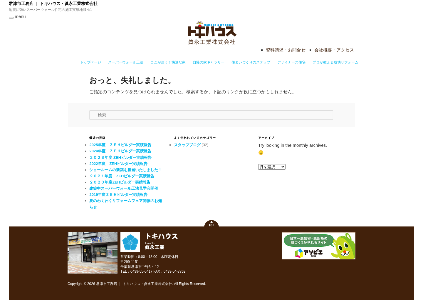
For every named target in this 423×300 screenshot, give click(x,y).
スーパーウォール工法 (125, 62)
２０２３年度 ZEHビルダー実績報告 (120, 157)
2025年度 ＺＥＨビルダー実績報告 (120, 145)
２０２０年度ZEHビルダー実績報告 (119, 182)
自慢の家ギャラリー (208, 62)
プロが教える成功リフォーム (335, 62)
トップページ (90, 62)
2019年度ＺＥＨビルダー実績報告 (118, 194)
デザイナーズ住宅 (291, 62)
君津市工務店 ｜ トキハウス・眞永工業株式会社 (53, 3)
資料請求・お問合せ (286, 49)
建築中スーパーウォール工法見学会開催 (123, 188)
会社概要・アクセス (334, 49)
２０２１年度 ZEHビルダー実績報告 (121, 176)
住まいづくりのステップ (250, 62)
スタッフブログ (187, 145)
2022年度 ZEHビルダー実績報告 (118, 163)
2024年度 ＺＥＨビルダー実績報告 (120, 151)
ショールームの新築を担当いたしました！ (125, 170)
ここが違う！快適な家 (168, 62)
